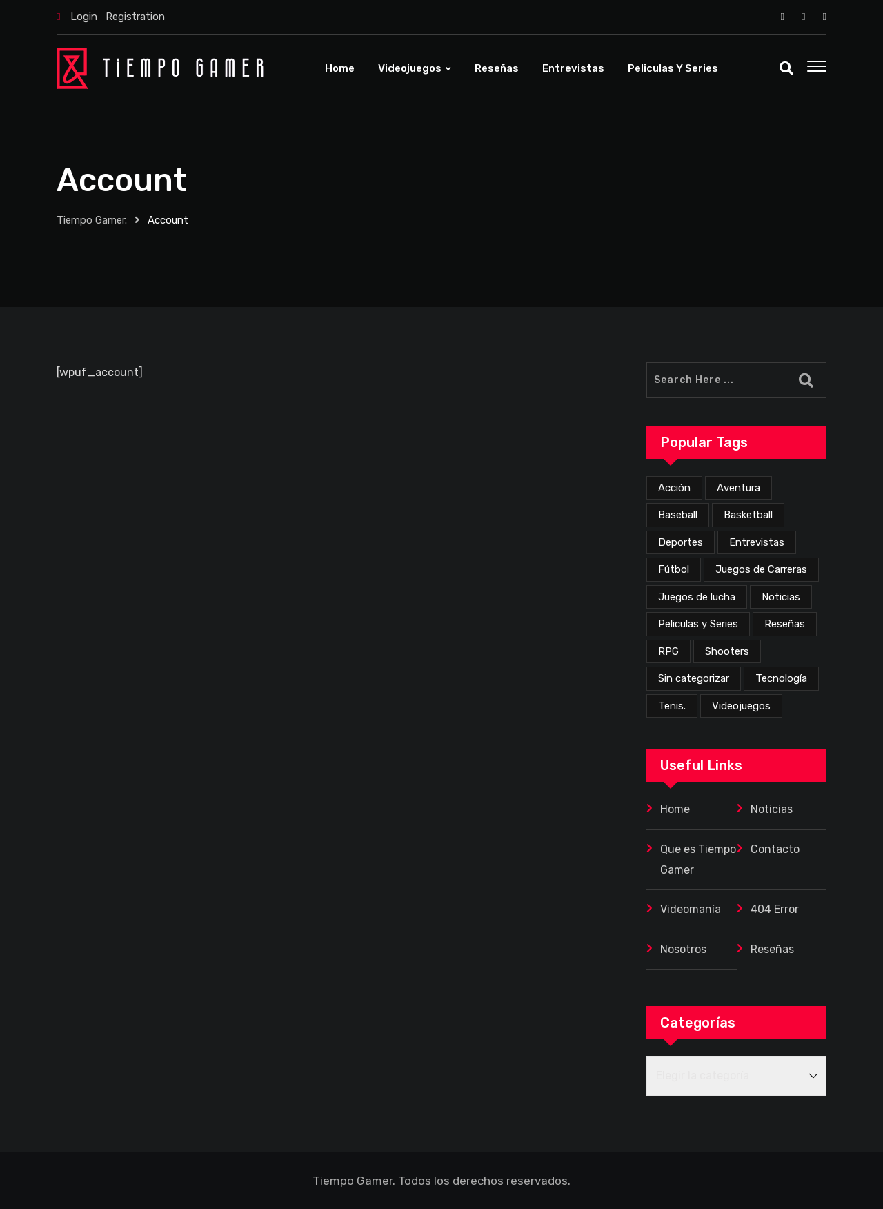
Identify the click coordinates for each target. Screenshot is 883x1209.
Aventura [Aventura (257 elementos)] (738, 488)
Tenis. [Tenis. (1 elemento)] (672, 706)
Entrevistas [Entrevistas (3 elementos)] (756, 542)
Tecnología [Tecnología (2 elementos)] (781, 678)
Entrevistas (573, 68)
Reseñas (497, 68)
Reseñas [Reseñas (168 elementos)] (784, 624)
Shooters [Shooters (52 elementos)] (727, 651)
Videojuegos (410, 68)
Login (83, 16)
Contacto (775, 849)
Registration (135, 16)
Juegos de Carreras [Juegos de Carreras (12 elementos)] (761, 569)
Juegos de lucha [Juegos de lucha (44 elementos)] (696, 597)
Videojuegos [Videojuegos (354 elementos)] (741, 706)
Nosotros (683, 949)
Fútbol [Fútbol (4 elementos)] (673, 569)
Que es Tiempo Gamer (698, 859)
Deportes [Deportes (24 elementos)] (680, 542)
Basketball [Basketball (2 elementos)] (748, 515)
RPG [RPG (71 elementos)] (668, 651)
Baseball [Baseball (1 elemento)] (677, 515)
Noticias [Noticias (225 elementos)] (781, 597)
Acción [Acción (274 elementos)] (674, 488)
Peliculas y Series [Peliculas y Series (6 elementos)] (698, 624)
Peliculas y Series (673, 68)
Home (340, 68)
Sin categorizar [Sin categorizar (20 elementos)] (693, 678)
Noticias (772, 809)
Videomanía (690, 909)
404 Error (775, 909)
